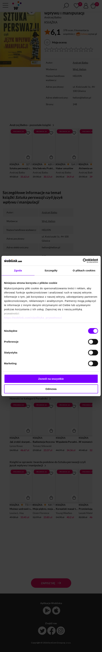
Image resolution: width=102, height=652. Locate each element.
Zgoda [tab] (18, 270)
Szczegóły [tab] (51, 270)
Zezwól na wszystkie (51, 378)
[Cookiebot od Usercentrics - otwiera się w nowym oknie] (82, 260)
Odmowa (51, 388)
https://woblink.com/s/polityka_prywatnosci (33, 317)
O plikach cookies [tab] (84, 270)
